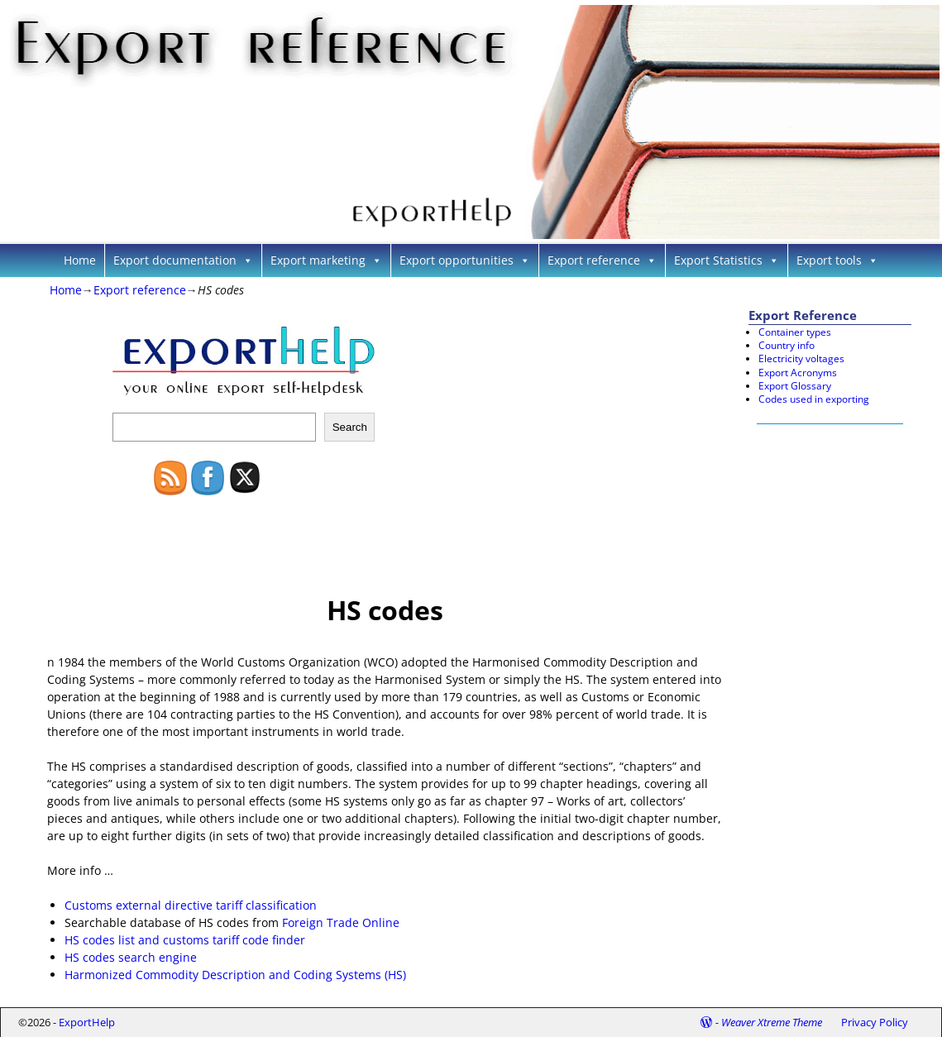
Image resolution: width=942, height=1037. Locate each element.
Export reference (602, 260)
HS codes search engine (131, 957)
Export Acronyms (797, 373)
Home (80, 260)
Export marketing (326, 260)
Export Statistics (726, 260)
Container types (794, 332)
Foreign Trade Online (340, 922)
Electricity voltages (801, 358)
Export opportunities (464, 260)
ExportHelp (87, 1022)
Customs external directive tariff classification (191, 905)
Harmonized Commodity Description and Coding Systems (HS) (235, 974)
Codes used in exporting (813, 399)
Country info (786, 345)
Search (349, 427)
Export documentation (183, 260)
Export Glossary (794, 386)
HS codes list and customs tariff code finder (185, 940)
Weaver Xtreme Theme (771, 1022)
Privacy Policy (874, 1022)
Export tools (837, 260)
